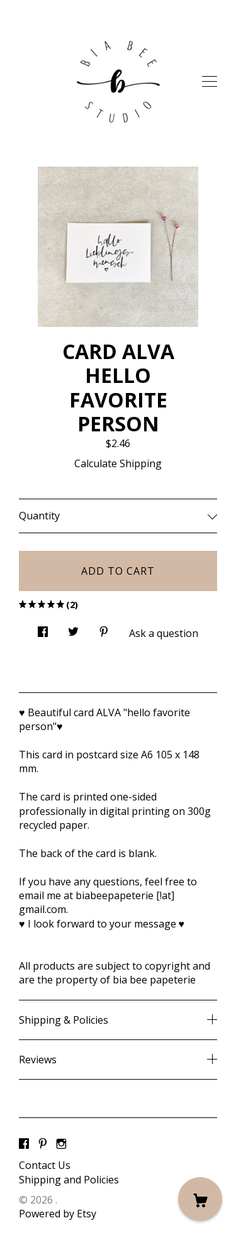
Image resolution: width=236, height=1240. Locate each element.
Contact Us (44, 1165)
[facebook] (24, 1144)
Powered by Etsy (57, 1214)
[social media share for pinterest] (104, 628)
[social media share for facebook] (43, 628)
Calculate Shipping (118, 463)
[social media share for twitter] (73, 628)
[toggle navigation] (209, 81)
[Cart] (200, 1199)
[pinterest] (43, 1144)
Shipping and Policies (69, 1180)
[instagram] (61, 1144)
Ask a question (163, 633)
